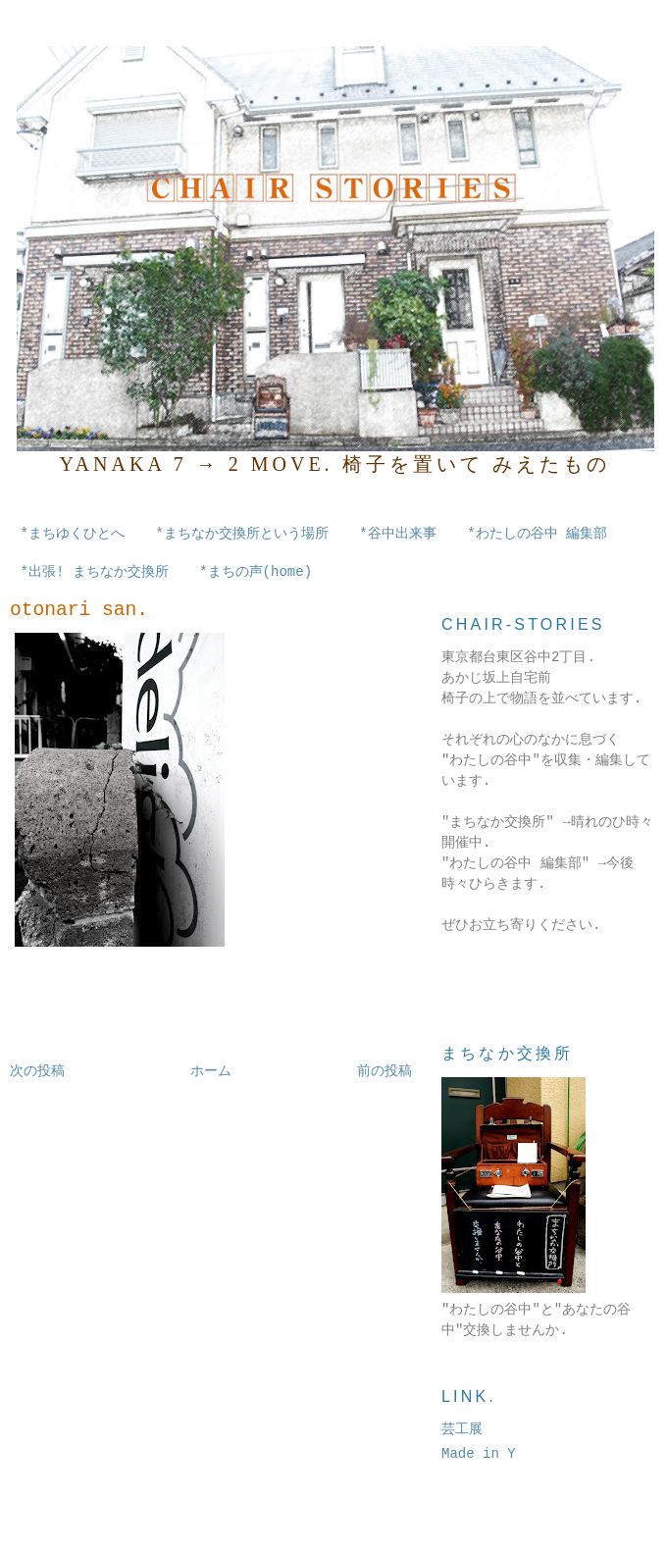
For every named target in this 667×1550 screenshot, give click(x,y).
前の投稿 (384, 1071)
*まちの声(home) (255, 572)
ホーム (210, 1071)
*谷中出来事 (397, 534)
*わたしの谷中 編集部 (537, 534)
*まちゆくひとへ (73, 534)
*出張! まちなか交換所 (95, 572)
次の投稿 (37, 1071)
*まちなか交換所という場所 (241, 534)
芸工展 (462, 1429)
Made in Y (478, 1454)
